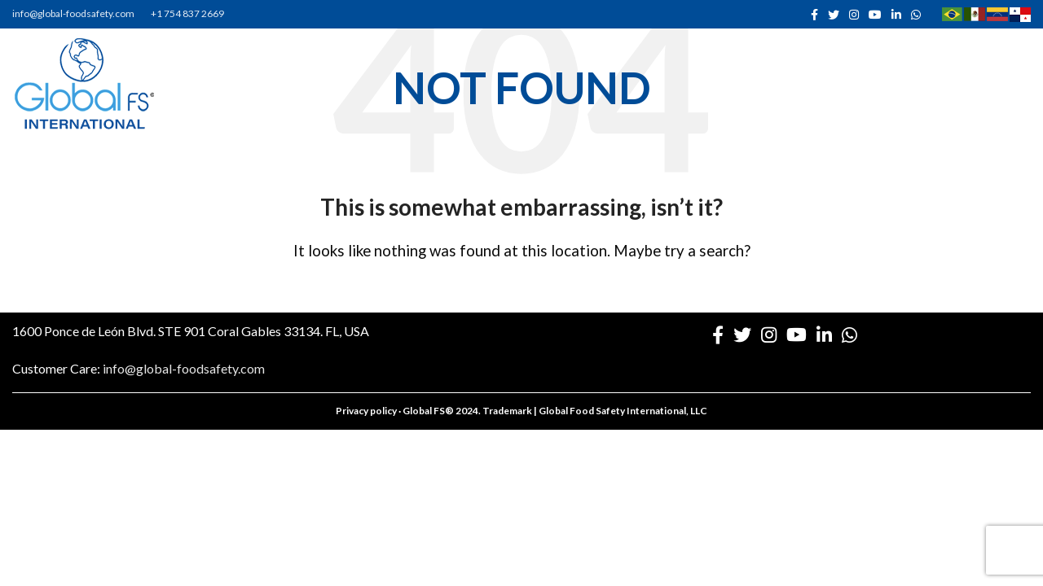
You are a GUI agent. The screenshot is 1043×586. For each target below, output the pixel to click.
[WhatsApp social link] (916, 14)
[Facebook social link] (814, 14)
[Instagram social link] (854, 14)
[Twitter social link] (833, 14)
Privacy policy (366, 411)
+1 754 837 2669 (187, 13)
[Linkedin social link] (896, 14)
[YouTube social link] (875, 14)
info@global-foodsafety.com (73, 13)
